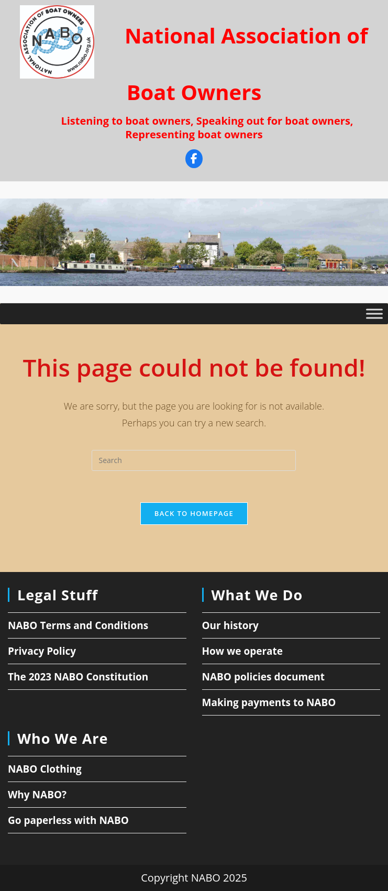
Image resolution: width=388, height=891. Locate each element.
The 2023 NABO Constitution (78, 677)
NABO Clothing (45, 769)
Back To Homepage (194, 513)
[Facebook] (194, 160)
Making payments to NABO (269, 702)
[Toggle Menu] (374, 314)
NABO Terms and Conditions (78, 625)
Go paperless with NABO (68, 820)
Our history (230, 625)
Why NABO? (37, 794)
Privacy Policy (42, 651)
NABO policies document (263, 677)
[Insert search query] (194, 460)
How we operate (242, 651)
